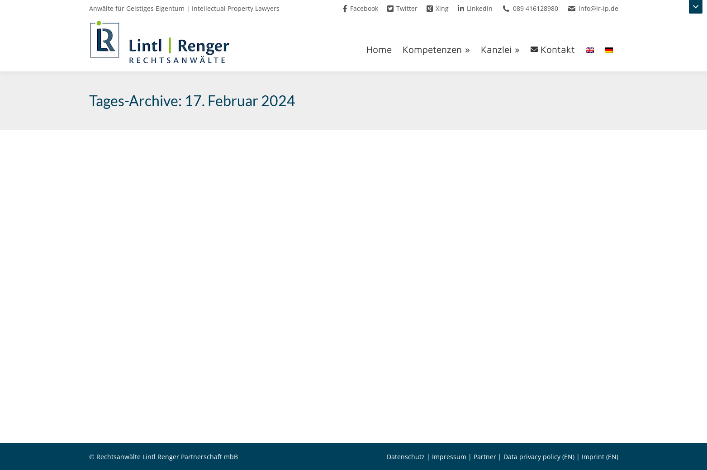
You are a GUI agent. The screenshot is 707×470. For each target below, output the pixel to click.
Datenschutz (406, 456)
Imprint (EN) (600, 456)
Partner (485, 456)
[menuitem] (590, 49)
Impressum (449, 456)
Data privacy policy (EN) (538, 456)
